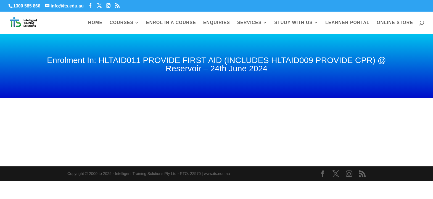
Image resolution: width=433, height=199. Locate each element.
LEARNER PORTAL (347, 23)
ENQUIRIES (216, 23)
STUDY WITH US (293, 23)
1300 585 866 (26, 6)
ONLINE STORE (395, 23)
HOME (95, 23)
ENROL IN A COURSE (171, 23)
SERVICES (249, 23)
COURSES (121, 23)
